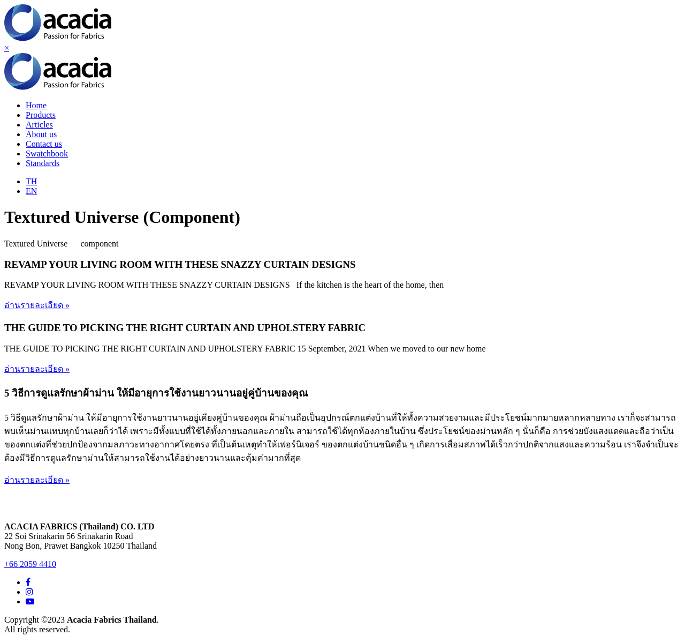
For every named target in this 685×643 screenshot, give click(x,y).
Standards (42, 163)
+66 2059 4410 (30, 564)
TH (31, 181)
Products (41, 114)
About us (41, 134)
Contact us (44, 143)
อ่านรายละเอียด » (37, 305)
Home (36, 105)
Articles (39, 124)
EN (31, 191)
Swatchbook (47, 153)
